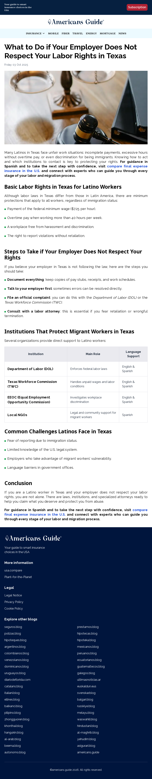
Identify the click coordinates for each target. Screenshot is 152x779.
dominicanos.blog (16, 666)
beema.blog (12, 745)
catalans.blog (13, 686)
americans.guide (88, 752)
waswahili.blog (87, 719)
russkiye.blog (86, 706)
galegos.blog (86, 673)
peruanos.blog (87, 653)
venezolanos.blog (16, 660)
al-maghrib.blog (88, 732)
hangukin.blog (13, 732)
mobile (53, 33)
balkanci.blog (13, 706)
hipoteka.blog (86, 640)
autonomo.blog (14, 752)
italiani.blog (12, 693)
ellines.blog (12, 699)
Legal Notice (13, 595)
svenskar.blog (86, 693)
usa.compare (13, 570)
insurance (35, 33)
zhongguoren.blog (16, 719)
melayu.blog (85, 712)
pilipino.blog (12, 712)
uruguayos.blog (14, 673)
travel (77, 33)
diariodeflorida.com (17, 679)
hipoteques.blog (15, 640)
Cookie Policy (13, 608)
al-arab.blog (12, 739)
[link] (76, 21)
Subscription (137, 7)
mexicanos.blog (88, 646)
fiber (65, 33)
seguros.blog (13, 627)
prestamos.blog (88, 627)
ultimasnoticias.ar (89, 679)
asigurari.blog (86, 745)
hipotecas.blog (87, 633)
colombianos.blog (16, 653)
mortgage (108, 33)
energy (91, 33)
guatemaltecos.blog (91, 666)
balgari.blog (85, 699)
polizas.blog (12, 633)
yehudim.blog (86, 739)
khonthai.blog (13, 726)
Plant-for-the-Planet (18, 577)
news (122, 33)
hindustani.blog (87, 726)
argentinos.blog (14, 646)
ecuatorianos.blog (89, 660)
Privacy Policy (13, 602)
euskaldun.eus (86, 686)
